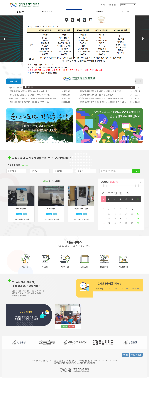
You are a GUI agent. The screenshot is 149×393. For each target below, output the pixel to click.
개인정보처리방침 (136, 360)
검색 (136, 174)
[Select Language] (128, 4)
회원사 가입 (112, 4)
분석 (25, 217)
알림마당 (20, 12)
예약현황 (64, 329)
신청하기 (71, 329)
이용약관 (125, 360)
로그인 (103, 4)
